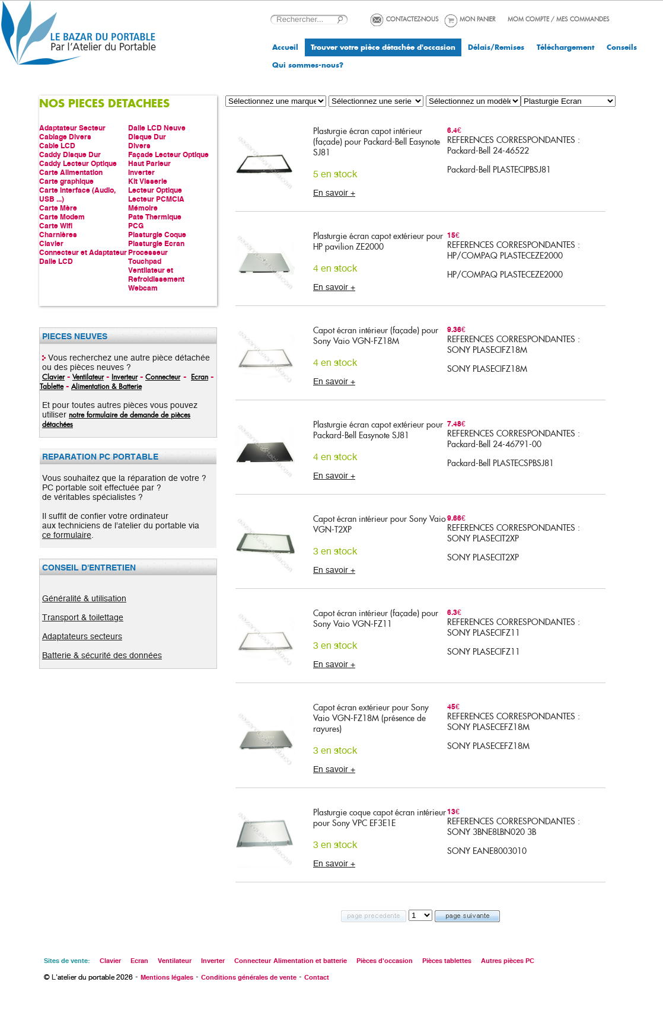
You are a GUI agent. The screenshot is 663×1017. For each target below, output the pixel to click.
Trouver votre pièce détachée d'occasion (383, 47)
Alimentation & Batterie (106, 386)
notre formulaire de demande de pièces (129, 414)
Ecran (199, 376)
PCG (136, 225)
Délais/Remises (496, 47)
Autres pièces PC (507, 961)
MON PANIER (477, 19)
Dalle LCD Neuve (157, 127)
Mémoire (143, 207)
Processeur (148, 252)
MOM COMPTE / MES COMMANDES (559, 19)
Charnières (58, 234)
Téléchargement (565, 47)
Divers (139, 145)
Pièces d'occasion (384, 961)
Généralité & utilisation (84, 598)
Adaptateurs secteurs (82, 636)
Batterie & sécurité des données (102, 655)
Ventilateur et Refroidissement (156, 274)
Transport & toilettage (82, 617)
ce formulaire (66, 535)
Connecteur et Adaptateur (83, 252)
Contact (316, 977)
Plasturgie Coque (157, 234)
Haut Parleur (149, 163)
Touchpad (144, 261)
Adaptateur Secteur (72, 127)
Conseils (622, 47)
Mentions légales (167, 977)
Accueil (285, 47)
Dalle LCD (56, 261)
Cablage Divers (65, 136)
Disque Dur (147, 136)
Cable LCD (57, 145)
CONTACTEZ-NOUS (412, 19)
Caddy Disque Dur (70, 154)
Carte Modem (62, 216)
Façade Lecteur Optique (168, 154)
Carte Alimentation (71, 172)
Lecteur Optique (155, 190)
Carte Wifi (55, 225)
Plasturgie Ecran (156, 243)
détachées (57, 424)
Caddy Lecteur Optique (78, 163)
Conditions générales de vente (249, 977)
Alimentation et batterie (310, 961)
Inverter (141, 172)
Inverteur (124, 376)
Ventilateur (88, 376)
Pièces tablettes (446, 961)
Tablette (51, 386)
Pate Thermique (154, 216)
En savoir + (334, 192)
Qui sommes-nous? (307, 65)
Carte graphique (66, 181)
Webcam (143, 287)
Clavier (51, 243)
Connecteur (162, 376)
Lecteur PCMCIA (156, 199)
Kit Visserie (147, 181)
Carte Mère (58, 207)
